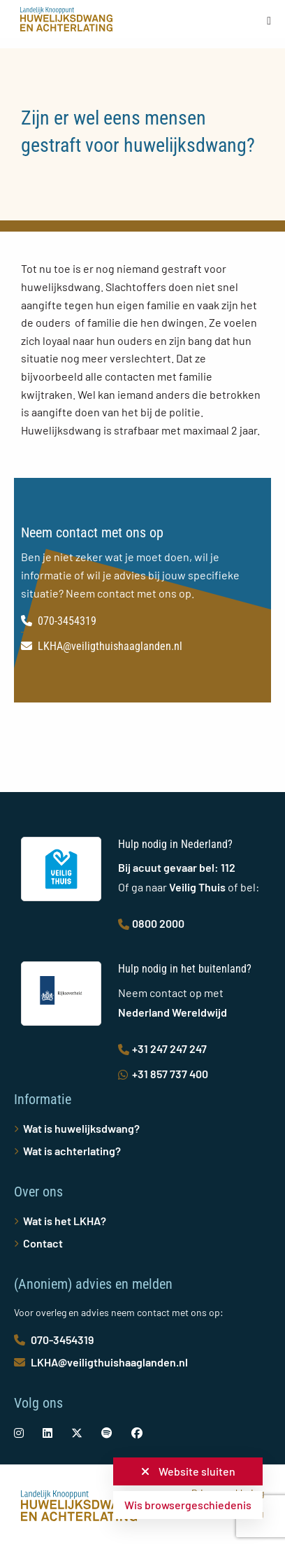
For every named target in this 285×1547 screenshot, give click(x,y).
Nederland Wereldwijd (172, 1012)
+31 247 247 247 (162, 1048)
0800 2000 (151, 923)
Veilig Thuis (197, 886)
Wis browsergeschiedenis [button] (187, 1504)
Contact (43, 1243)
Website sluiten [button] (188, 1471)
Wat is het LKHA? (64, 1220)
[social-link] (19, 1432)
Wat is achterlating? (72, 1150)
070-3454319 (58, 621)
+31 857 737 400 (163, 1073)
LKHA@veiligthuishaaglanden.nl (101, 646)
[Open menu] (269, 21)
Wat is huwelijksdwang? (81, 1128)
